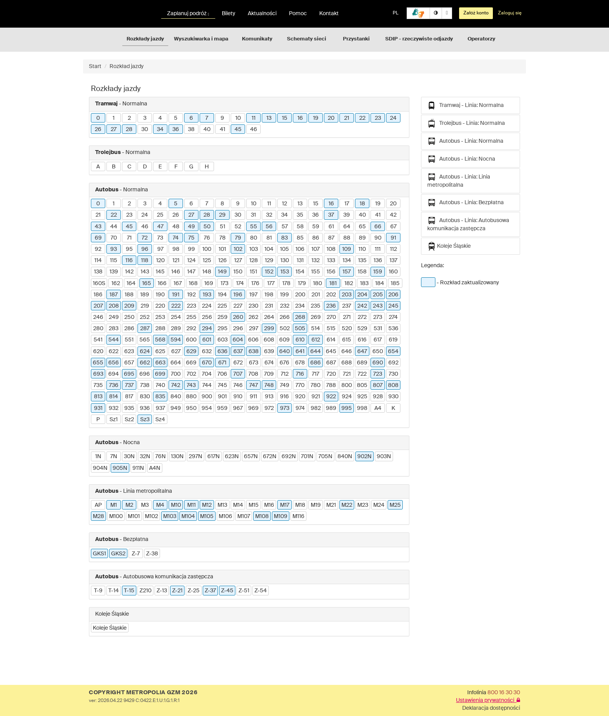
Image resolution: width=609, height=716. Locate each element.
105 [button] (284, 249)
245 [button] (393, 306)
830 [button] (145, 396)
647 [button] (362, 351)
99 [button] (191, 249)
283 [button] (113, 328)
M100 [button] (116, 516)
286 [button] (129, 328)
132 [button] (315, 260)
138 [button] (98, 272)
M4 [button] (160, 505)
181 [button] (333, 283)
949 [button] (176, 408)
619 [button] (393, 340)
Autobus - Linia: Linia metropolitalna (458, 180)
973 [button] (284, 408)
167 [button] (178, 283)
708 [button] (253, 374)
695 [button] (129, 374)
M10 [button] (176, 505)
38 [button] (191, 129)
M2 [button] (129, 505)
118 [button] (144, 260)
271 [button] (347, 317)
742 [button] (175, 385)
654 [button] (393, 351)
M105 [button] (207, 516)
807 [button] (378, 385)
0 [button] (98, 118)
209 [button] (129, 306)
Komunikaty (257, 39)
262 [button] (253, 317)
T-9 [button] (98, 590)
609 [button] (284, 340)
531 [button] (378, 328)
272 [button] (362, 317)
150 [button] (237, 272)
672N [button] (270, 456)
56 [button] (269, 226)
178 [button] (286, 283)
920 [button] (300, 396)
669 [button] (191, 363)
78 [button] (222, 238)
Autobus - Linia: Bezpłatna (465, 202)
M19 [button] (316, 505)
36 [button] (175, 129)
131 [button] (300, 260)
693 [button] (98, 374)
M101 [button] (134, 516)
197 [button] (253, 295)
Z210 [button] (145, 590)
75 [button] (191, 238)
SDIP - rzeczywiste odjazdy (419, 39)
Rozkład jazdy (127, 66)
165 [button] (146, 283)
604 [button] (238, 340)
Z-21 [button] (177, 590)
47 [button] (160, 226)
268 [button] (300, 317)
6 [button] (191, 118)
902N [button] (364, 456)
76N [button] (160, 456)
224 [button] (207, 306)
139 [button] (114, 272)
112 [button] (393, 249)
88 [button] (346, 238)
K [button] (393, 408)
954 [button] (207, 408)
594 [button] (176, 340)
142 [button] (129, 272)
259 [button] (223, 317)
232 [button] (284, 306)
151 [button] (253, 272)
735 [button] (98, 385)
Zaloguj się (510, 13)
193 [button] (207, 295)
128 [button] (253, 260)
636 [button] (223, 351)
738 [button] (145, 385)
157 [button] (347, 272)
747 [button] (253, 385)
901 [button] (222, 396)
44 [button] (113, 226)
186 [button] (98, 295)
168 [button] (193, 283)
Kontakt (329, 13)
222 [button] (176, 306)
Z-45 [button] (227, 590)
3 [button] (144, 118)
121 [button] (175, 260)
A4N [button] (154, 468)
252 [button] (145, 317)
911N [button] (138, 468)
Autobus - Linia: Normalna (465, 141)
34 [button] (160, 129)
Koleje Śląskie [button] (110, 628)
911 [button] (253, 396)
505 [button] (300, 328)
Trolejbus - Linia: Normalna (466, 123)
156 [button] (331, 272)
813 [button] (98, 396)
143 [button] (145, 272)
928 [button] (378, 396)
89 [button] (362, 238)
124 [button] (191, 260)
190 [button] (160, 295)
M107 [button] (243, 516)
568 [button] (160, 340)
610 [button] (300, 340)
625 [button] (160, 351)
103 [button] (253, 249)
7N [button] (113, 456)
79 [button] (238, 238)
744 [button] (207, 385)
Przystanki (356, 39)
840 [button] (176, 396)
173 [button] (224, 283)
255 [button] (191, 317)
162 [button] (115, 283)
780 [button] (315, 385)
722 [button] (362, 374)
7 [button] (206, 118)
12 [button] (284, 204)
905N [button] (120, 468)
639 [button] (269, 351)
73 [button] (160, 238)
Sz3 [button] (145, 419)
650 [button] (377, 351)
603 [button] (223, 340)
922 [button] (331, 396)
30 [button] (144, 129)
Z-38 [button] (152, 554)
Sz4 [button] (160, 419)
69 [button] (98, 238)
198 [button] (268, 295)
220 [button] (160, 306)
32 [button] (269, 215)
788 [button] (331, 385)
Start (95, 66)
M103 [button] (169, 516)
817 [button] (129, 396)
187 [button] (114, 295)
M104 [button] (188, 516)
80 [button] (253, 238)
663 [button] (160, 363)
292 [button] (191, 328)
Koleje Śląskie (449, 246)
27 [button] (114, 129)
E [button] (160, 167)
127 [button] (238, 260)
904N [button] (100, 468)
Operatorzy (481, 39)
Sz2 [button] (129, 419)
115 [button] (113, 260)
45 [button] (238, 129)
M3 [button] (145, 505)
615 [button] (346, 340)
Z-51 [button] (243, 590)
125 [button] (207, 260)
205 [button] (378, 295)
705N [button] (325, 456)
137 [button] (393, 260)
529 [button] (362, 328)
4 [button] (160, 118)
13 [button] (268, 118)
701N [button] (307, 456)
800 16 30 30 (503, 692)
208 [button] (114, 306)
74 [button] (176, 238)
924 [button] (347, 396)
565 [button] (144, 340)
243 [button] (378, 306)
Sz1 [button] (114, 419)
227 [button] (237, 306)
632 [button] (207, 351)
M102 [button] (151, 516)
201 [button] (315, 295)
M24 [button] (379, 505)
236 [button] (331, 306)
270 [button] (331, 317)
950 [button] (191, 408)
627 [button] (176, 351)
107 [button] (315, 249)
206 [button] (393, 295)
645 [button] (331, 351)
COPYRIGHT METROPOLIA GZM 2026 (143, 692)
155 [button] (315, 272)
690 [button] (377, 363)
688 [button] (346, 363)
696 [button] (144, 374)
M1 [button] (113, 505)
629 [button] (191, 351)
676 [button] (284, 363)
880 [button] (191, 396)
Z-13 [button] (162, 590)
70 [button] (114, 238)
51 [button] (222, 226)
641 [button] (300, 351)
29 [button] (222, 215)
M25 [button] (395, 505)
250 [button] (129, 317)
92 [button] (98, 249)
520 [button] (347, 328)
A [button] (98, 167)
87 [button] (331, 238)
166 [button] (162, 283)
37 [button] (331, 215)
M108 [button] (262, 516)
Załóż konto (476, 13)
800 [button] (346, 385)
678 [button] (300, 363)
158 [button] (362, 272)
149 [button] (222, 272)
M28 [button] (98, 516)
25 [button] (160, 215)
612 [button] (315, 340)
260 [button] (238, 317)
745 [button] (222, 385)
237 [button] (346, 306)
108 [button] (331, 249)
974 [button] (300, 408)
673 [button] (253, 363)
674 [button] (269, 363)
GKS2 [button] (118, 554)
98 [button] (175, 249)
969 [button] (253, 408)
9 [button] (222, 118)
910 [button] (237, 396)
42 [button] (393, 215)
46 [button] (253, 129)
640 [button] (284, 351)
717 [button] (315, 374)
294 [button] (207, 328)
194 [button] (222, 295)
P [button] (98, 419)
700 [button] (176, 374)
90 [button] (377, 238)
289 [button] (176, 328)
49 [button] (191, 226)
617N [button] (213, 456)
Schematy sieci (306, 39)
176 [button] (255, 283)
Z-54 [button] (260, 590)
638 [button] (254, 351)
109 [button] (346, 249)
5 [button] (175, 118)
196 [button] (237, 295)
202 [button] (331, 295)
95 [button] (129, 249)
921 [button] (315, 396)
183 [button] (364, 283)
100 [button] (206, 249)
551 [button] (129, 340)
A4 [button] (377, 408)
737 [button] (129, 385)
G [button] (191, 167)
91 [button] (393, 238)
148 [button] (206, 272)
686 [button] (315, 363)
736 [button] (113, 385)
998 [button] (362, 408)
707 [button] (237, 374)
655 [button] (98, 363)
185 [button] (395, 283)
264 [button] (269, 317)
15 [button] (284, 118)
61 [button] (331, 226)
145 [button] (160, 272)
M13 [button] (222, 505)
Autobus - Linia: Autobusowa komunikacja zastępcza (468, 223)
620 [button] (98, 351)
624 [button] (145, 351)
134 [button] (347, 260)
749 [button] (284, 385)
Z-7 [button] (136, 554)
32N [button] (145, 456)
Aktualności (262, 13)
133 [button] (331, 260)
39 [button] (346, 215)
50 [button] (207, 226)
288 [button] (160, 328)
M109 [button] (280, 516)
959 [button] (222, 408)
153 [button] (284, 272)
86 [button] (315, 238)
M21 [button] (331, 505)
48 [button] (175, 226)
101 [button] (222, 249)
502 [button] (285, 328)
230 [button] (253, 306)
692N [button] (289, 456)
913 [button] (269, 396)
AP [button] (98, 505)
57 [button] (285, 226)
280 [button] (98, 328)
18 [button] (362, 204)
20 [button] (331, 118)
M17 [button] (284, 505)
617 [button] (378, 340)
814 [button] (113, 396)
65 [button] (362, 226)
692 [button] (393, 363)
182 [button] (349, 283)
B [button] (113, 167)
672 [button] (238, 363)
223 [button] (191, 306)
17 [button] (347, 204)
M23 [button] (362, 505)
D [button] (145, 167)
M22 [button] (346, 505)
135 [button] (362, 260)
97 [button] (160, 249)
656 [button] (113, 363)
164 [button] (131, 283)
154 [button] (300, 272)
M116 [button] (298, 516)
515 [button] (331, 328)
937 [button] (160, 408)
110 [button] (362, 249)
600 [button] (191, 340)
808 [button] (393, 385)
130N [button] (177, 456)
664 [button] (176, 363)
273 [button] (377, 317)
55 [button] (253, 226)
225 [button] (222, 306)
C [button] (129, 167)
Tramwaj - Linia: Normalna (465, 105)
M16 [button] (269, 505)
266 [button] (285, 317)
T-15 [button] (129, 590)
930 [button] (393, 396)
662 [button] (145, 363)
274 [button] (393, 317)
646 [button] (346, 351)
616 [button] (362, 340)
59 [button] (315, 226)
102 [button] (238, 249)
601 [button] (206, 340)
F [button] (175, 167)
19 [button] (315, 118)
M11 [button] (191, 505)
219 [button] (145, 306)
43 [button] (98, 226)
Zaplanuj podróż (188, 13)
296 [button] (238, 328)
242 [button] (362, 306)
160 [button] (393, 272)
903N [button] (384, 456)
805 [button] (362, 385)
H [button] (207, 167)
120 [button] (160, 260)
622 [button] (113, 351)
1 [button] (114, 118)
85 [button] (300, 238)
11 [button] (254, 118)
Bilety (228, 13)
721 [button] (347, 374)
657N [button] (251, 456)
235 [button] (315, 306)
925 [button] (362, 396)
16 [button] (300, 118)
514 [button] (315, 328)
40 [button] (207, 129)
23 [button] (378, 118)
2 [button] (129, 118)
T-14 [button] (113, 590)
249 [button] (114, 317)
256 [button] (207, 317)
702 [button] (191, 374)
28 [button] (129, 129)
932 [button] (113, 408)
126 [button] (222, 260)
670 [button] (207, 363)
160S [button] (99, 283)
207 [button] (98, 306)
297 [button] (253, 328)
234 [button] (300, 306)
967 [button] (238, 408)
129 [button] (269, 260)
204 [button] (362, 295)
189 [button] (144, 295)
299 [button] (269, 328)
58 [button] (300, 226)
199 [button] (284, 295)
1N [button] (98, 456)
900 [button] (207, 396)
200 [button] (300, 295)
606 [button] (253, 340)
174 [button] (240, 283)
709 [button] (269, 374)
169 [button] (208, 283)
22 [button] (362, 118)
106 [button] (300, 249)
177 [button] (271, 283)
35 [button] (300, 215)
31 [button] (253, 215)
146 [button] (175, 272)
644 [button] (315, 351)
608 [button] (269, 340)
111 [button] (378, 249)
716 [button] (300, 374)
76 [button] (207, 238)
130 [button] (284, 260)
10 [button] (238, 118)
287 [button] (145, 328)
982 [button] (316, 408)
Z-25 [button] (194, 590)
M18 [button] (300, 505)
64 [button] (346, 226)
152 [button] (269, 272)
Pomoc (298, 13)
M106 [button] (225, 516)
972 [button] (269, 408)
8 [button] (222, 204)
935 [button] (129, 408)
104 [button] (268, 249)
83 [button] (284, 238)
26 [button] (98, 129)
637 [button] (238, 351)
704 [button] (207, 374)
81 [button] (269, 238)
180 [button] (317, 283)
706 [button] (222, 374)
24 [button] (393, 118)
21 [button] (346, 118)
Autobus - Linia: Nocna (461, 159)
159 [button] (377, 272)
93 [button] (113, 249)
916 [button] (284, 396)
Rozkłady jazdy (145, 39)
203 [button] (346, 295)
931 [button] (98, 408)
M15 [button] (254, 505)
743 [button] (191, 385)
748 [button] (269, 385)
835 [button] (160, 396)
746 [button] (238, 385)
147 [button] (191, 272)
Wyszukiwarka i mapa (201, 39)
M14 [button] (238, 505)
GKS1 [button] (99, 554)
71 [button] (129, 238)
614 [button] (331, 340)
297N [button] (195, 456)
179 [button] (302, 283)
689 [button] (362, 363)
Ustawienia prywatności (488, 700)
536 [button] (393, 328)
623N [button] (232, 456)
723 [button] (377, 374)
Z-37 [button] (210, 590)
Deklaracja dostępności (491, 708)
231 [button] (269, 306)
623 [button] (129, 351)
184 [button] (379, 283)
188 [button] (129, 295)
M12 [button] (207, 505)
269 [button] (316, 317)
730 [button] (393, 374)
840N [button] (345, 456)
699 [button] (160, 374)
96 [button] (144, 249)
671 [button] (222, 363)
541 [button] (98, 340)
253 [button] (160, 317)
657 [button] (129, 363)
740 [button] (160, 385)
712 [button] (285, 374)
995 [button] (346, 408)
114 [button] (98, 260)
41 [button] (222, 129)
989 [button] (331, 408)
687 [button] (331, 363)
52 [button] (238, 226)
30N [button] (129, 456)
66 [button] (377, 226)
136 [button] (378, 260)
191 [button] (175, 295)
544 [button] (113, 340)
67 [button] (393, 226)
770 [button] (300, 385)
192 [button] (191, 295)
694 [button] (113, 374)
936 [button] (145, 408)
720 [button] (331, 374)
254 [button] (176, 317)
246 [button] (98, 317)
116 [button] (129, 260)
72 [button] (145, 238)
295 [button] (223, 328)
